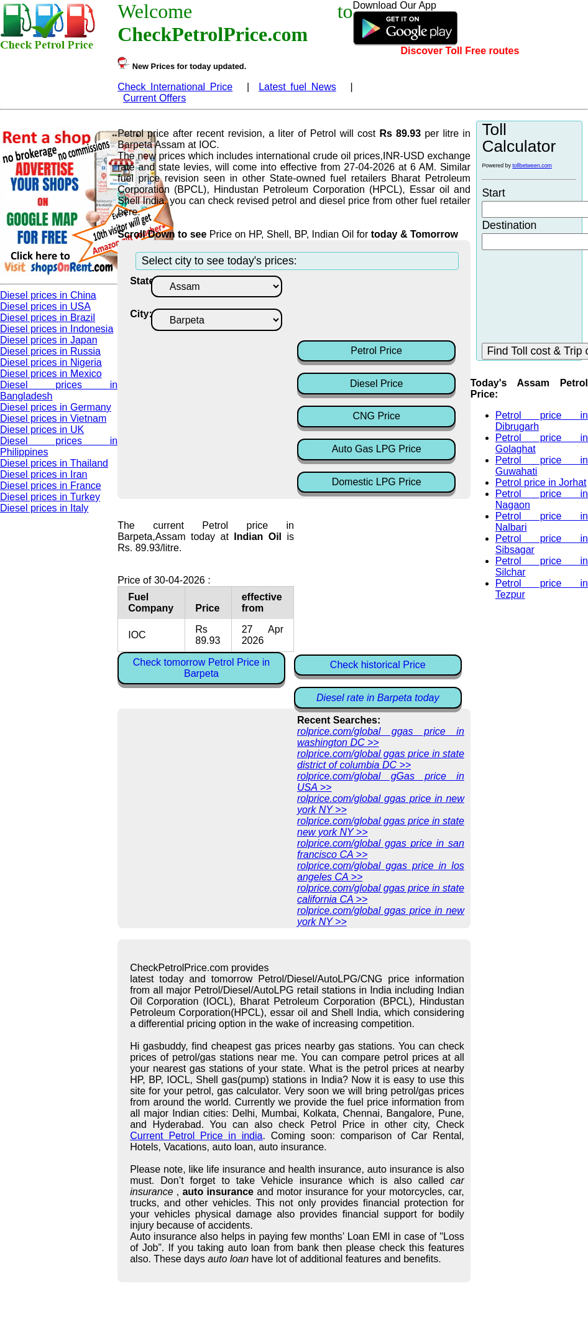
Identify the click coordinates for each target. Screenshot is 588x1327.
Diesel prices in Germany (55, 407)
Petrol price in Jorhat (541, 482)
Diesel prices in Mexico (51, 373)
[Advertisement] (396, 307)
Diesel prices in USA (45, 306)
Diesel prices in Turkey (50, 496)
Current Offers (154, 98)
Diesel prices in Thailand (54, 463)
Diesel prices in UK (42, 429)
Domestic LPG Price (376, 482)
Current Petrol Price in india (196, 1135)
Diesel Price (376, 383)
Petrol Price (376, 350)
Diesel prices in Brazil (47, 317)
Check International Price (174, 86)
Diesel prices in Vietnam (53, 418)
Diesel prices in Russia (50, 351)
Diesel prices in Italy (44, 508)
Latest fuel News (297, 86)
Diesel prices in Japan (49, 340)
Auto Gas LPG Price (376, 449)
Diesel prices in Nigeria (51, 362)
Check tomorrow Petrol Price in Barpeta (201, 668)
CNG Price (376, 416)
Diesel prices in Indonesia (56, 329)
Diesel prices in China (48, 295)
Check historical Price (378, 664)
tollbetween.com (532, 165)
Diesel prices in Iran (44, 474)
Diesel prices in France (50, 485)
